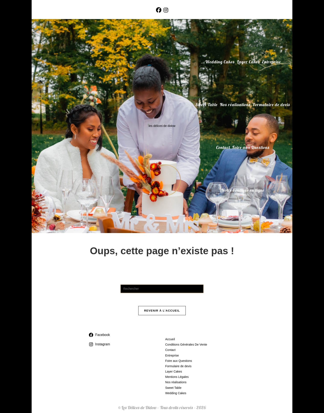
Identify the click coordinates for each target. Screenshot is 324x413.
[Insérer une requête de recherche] (162, 288)
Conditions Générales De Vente (186, 344)
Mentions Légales (177, 377)
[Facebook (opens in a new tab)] (158, 10)
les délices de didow (162, 126)
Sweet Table (173, 387)
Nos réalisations (176, 382)
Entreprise (172, 355)
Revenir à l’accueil (162, 310)
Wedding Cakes (175, 393)
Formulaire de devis (178, 366)
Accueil (170, 339)
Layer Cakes (173, 371)
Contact (170, 350)
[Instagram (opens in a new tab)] (165, 10)
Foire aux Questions (178, 360)
